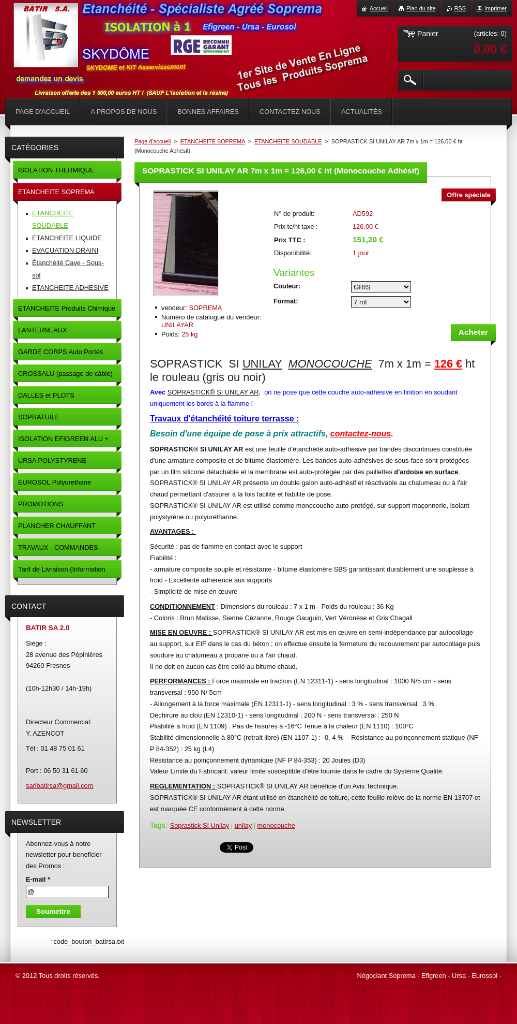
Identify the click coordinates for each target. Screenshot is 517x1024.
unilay (243, 825)
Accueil (379, 8)
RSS (460, 8)
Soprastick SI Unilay (200, 825)
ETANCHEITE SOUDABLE (288, 141)
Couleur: (287, 286)
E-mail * (38, 879)
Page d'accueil (152, 141)
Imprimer (495, 8)
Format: (285, 301)
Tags (157, 825)
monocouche (276, 825)
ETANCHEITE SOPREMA (212, 141)
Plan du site (421, 8)
